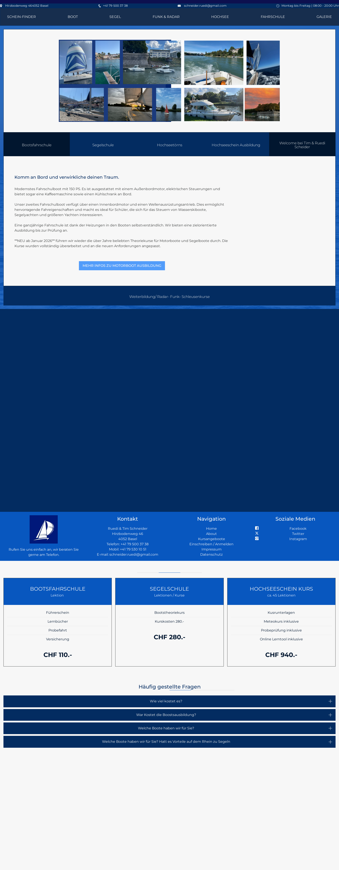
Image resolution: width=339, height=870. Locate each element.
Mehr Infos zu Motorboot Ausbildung (122, 266)
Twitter (298, 534)
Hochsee (220, 17)
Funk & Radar (166, 17)
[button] (302, 144)
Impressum (211, 549)
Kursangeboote (211, 539)
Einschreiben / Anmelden (211, 544)
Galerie (324, 17)
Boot (73, 17)
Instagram (298, 539)
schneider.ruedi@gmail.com (205, 6)
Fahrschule (273, 17)
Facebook (298, 528)
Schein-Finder (21, 17)
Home (211, 528)
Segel (115, 17)
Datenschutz (211, 554)
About (211, 534)
